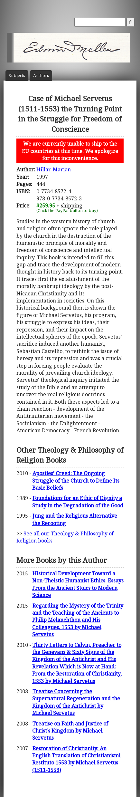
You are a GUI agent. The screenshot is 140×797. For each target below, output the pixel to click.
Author (41, 75)
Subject (17, 75)
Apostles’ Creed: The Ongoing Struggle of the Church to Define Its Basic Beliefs (75, 480)
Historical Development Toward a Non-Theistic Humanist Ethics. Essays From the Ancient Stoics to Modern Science (78, 584)
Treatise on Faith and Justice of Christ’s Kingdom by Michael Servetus (70, 731)
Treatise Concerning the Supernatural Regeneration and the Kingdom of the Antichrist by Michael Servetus (76, 702)
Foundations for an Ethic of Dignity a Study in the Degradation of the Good (77, 502)
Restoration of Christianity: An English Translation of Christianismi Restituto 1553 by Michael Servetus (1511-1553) (76, 759)
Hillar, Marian (53, 169)
